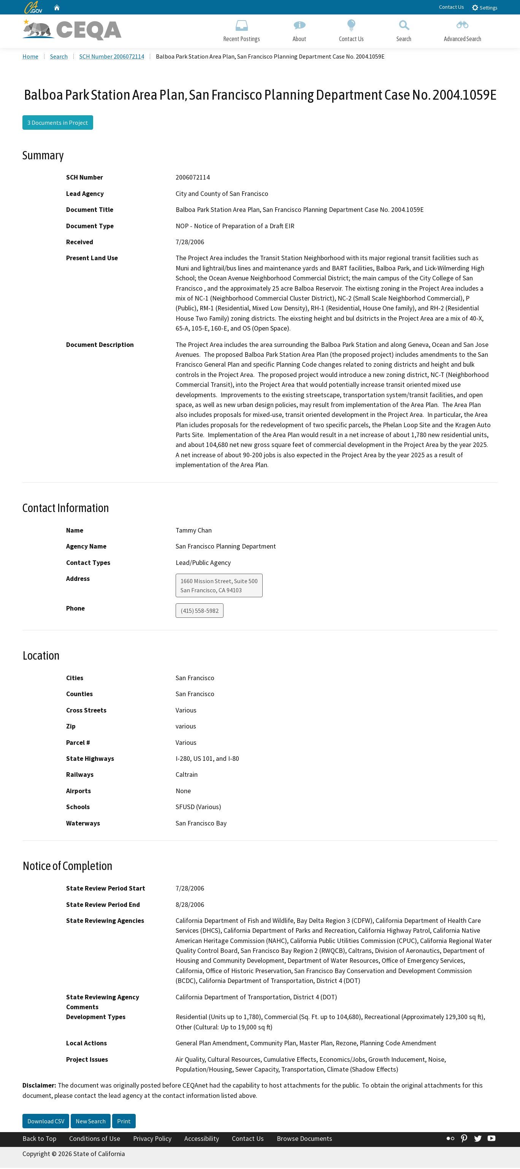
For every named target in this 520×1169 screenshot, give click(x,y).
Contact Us (451, 6)
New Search (91, 1122)
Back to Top (39, 1140)
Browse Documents (304, 1140)
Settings (484, 7)
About (299, 29)
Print (124, 1122)
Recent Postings (241, 29)
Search (404, 29)
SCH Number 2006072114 (111, 57)
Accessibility (201, 1140)
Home (30, 57)
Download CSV (45, 1122)
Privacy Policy (152, 1140)
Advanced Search (463, 29)
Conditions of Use (94, 1140)
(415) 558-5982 (200, 612)
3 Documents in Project (57, 123)
